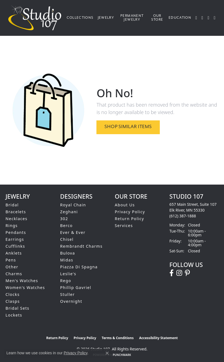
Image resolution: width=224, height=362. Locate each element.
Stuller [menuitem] (67, 294)
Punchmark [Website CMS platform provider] (122, 355)
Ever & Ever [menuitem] (72, 232)
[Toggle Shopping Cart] (215, 18)
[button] (196, 18)
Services (124, 225)
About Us (125, 204)
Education (180, 18)
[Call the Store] (182, 215)
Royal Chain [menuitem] (73, 204)
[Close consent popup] (107, 353)
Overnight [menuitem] (71, 301)
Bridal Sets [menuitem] (17, 308)
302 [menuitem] (64, 218)
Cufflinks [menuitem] (15, 246)
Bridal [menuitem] (12, 204)
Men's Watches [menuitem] (22, 280)
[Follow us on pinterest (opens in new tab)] (187, 273)
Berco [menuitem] (66, 225)
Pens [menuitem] (11, 260)
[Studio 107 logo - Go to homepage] (36, 18)
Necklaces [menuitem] (17, 218)
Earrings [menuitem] (15, 239)
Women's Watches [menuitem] (25, 287)
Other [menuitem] (12, 266)
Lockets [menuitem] (14, 315)
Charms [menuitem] (14, 273)
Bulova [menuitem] (67, 253)
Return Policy (129, 218)
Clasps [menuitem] (13, 301)
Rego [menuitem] (65, 280)
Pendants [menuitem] (16, 232)
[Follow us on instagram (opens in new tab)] (179, 273)
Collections (80, 18)
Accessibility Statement (158, 338)
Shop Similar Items (128, 126)
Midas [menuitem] (66, 260)
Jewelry (106, 18)
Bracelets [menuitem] (16, 211)
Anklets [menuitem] (14, 253)
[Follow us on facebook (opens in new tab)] (171, 273)
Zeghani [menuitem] (69, 211)
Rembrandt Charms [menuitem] (81, 246)
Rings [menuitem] (12, 225)
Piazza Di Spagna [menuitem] (79, 266)
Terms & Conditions (118, 338)
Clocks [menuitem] (13, 294)
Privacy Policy (130, 211)
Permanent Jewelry (132, 18)
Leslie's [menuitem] (68, 273)
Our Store (157, 18)
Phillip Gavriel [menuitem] (75, 287)
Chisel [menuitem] (67, 239)
